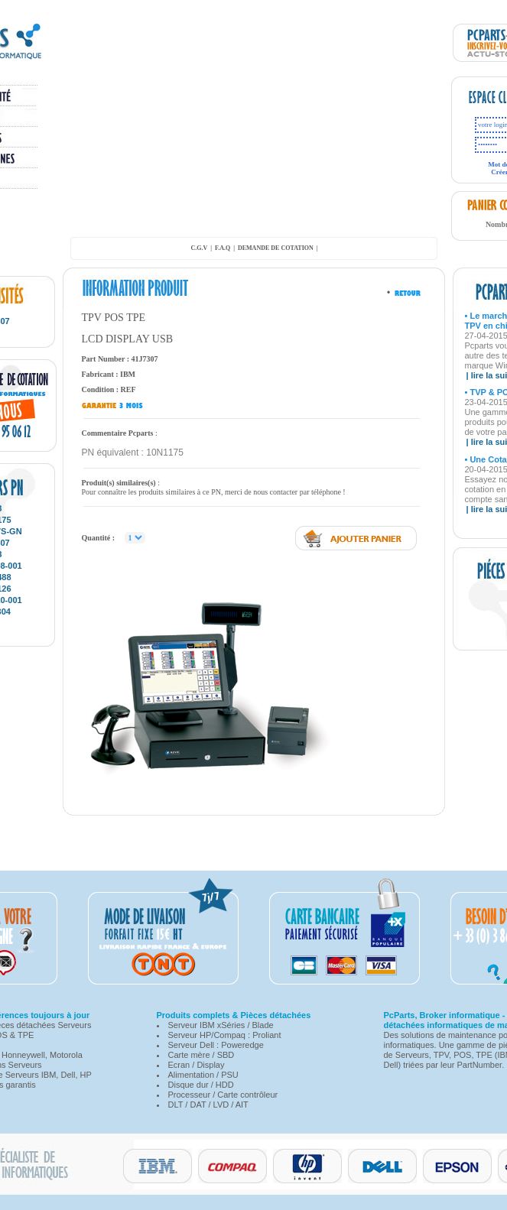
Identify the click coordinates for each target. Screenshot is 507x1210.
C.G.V (198, 248)
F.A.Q (222, 248)
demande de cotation (276, 248)
